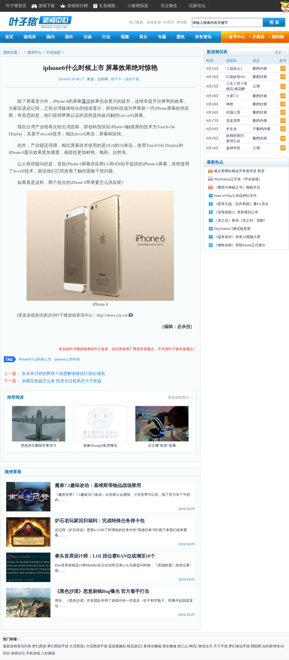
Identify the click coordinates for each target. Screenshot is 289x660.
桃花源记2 (135, 646)
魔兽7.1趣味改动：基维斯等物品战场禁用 (98, 485)
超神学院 (233, 148)
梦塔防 (182, 22)
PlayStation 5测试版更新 (232, 229)
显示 (86, 101)
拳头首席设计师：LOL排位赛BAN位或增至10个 (105, 555)
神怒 (229, 104)
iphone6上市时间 (67, 359)
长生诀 (231, 129)
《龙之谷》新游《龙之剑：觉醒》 (240, 220)
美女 (143, 37)
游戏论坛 (18, 653)
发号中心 (237, 37)
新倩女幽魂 (152, 646)
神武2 (193, 646)
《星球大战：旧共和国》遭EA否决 (241, 204)
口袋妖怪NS (235, 77)
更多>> (280, 52)
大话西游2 (77, 646)
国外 (69, 37)
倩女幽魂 (169, 646)
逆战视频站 (117, 646)
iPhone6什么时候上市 (35, 359)
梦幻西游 (39, 646)
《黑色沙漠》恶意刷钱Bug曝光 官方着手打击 (102, 591)
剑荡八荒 (233, 112)
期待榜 (278, 37)
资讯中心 (34, 52)
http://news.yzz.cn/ (112, 315)
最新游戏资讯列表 (17, 646)
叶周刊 (168, 22)
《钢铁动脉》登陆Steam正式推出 (239, 245)
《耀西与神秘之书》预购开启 (237, 187)
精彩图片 (182, 397)
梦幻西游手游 (57, 646)
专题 (162, 37)
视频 (125, 37)
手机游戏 (33, 653)
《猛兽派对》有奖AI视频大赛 (237, 237)
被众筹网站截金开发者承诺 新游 (239, 171)
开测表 (258, 37)
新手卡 (116, 79)
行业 (106, 37)
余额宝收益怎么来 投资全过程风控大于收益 (61, 381)
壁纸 (180, 37)
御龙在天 (205, 646)
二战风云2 (234, 69)
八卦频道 (48, 653)
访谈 (87, 37)
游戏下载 (132, 79)
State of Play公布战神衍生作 (235, 196)
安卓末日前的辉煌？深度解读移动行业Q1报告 (63, 373)
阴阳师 (256, 646)
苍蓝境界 (233, 121)
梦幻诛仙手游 (239, 646)
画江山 (182, 646)
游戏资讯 (76, 315)
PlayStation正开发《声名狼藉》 (238, 179)
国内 (50, 37)
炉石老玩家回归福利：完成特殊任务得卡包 (99, 520)
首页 (9, 37)
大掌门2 (232, 96)
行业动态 (54, 52)
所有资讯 (203, 37)
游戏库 (30, 37)
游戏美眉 (154, 22)
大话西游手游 (96, 646)
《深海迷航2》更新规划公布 (236, 212)
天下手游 (221, 646)
